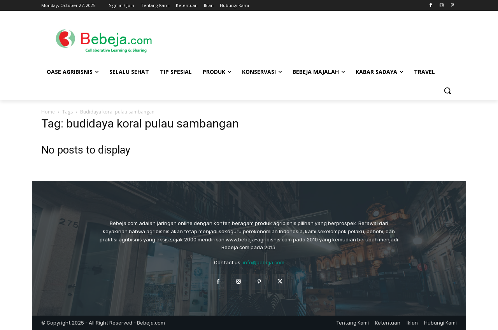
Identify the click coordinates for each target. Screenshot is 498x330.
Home (48, 111)
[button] (447, 90)
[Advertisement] (311, 39)
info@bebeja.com (263, 262)
